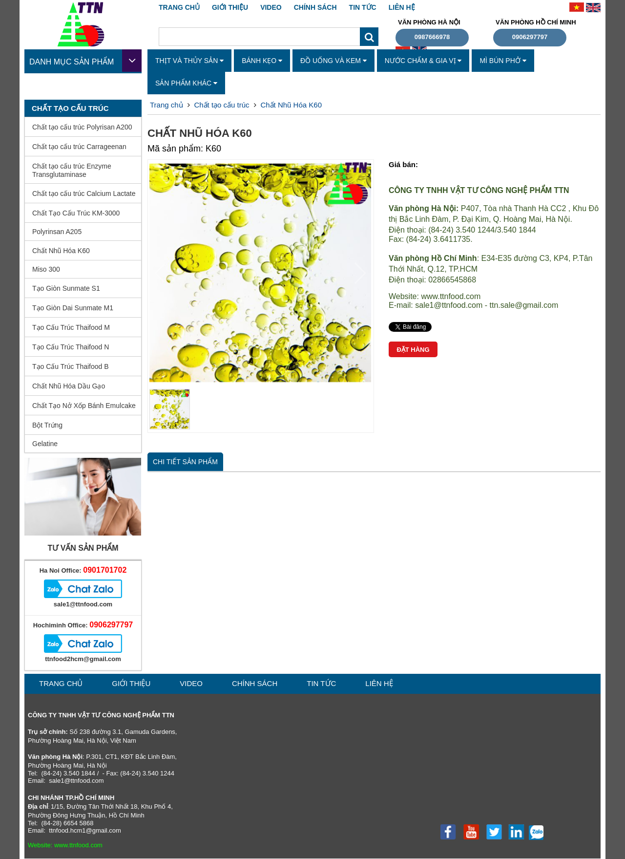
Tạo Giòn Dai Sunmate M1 (72, 308)
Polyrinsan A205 (57, 232)
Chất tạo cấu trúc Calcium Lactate (84, 193)
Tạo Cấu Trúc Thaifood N (70, 347)
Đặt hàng (412, 349)
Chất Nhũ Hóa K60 (61, 251)
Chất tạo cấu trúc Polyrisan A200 (82, 127)
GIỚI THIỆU (230, 7)
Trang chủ (179, 7)
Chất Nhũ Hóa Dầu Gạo (68, 386)
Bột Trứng (47, 425)
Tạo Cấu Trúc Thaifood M (71, 327)
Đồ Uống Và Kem (333, 60)
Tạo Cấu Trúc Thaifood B (70, 366)
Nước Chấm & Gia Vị (423, 60)
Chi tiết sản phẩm (185, 462)
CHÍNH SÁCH (315, 7)
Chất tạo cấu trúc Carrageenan (79, 146)
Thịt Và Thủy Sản (189, 60)
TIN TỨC (362, 7)
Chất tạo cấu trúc (221, 105)
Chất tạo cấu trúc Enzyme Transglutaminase (71, 170)
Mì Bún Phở (502, 60)
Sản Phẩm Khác (186, 83)
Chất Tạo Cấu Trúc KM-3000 (76, 213)
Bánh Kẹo (262, 60)
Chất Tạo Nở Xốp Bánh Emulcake (84, 405)
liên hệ (402, 7)
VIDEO (271, 7)
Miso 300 (46, 269)
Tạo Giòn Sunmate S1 (66, 288)
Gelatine (45, 444)
